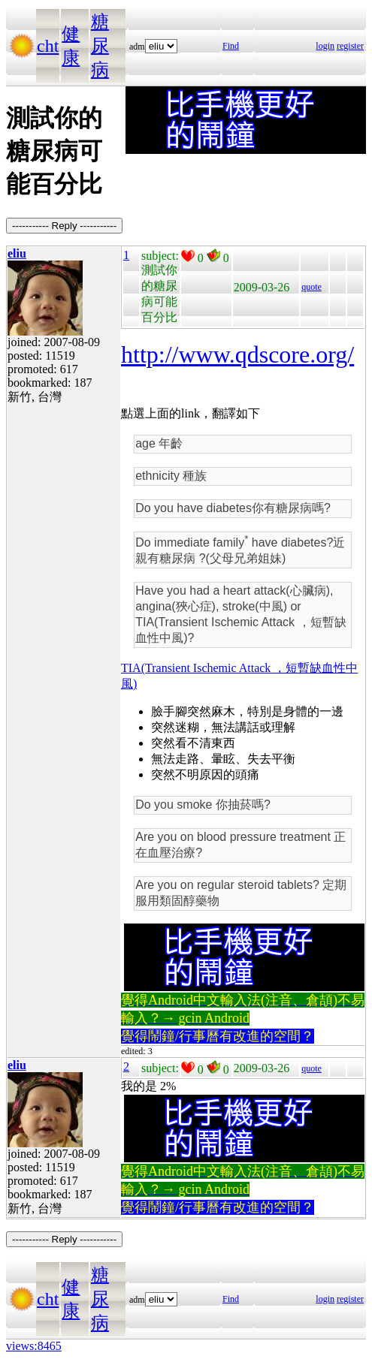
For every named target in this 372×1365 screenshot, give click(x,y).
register (350, 46)
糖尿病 (100, 46)
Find (230, 46)
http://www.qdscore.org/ (237, 354)
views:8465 (34, 1345)
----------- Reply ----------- (64, 225)
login (325, 46)
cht (48, 46)
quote (311, 287)
